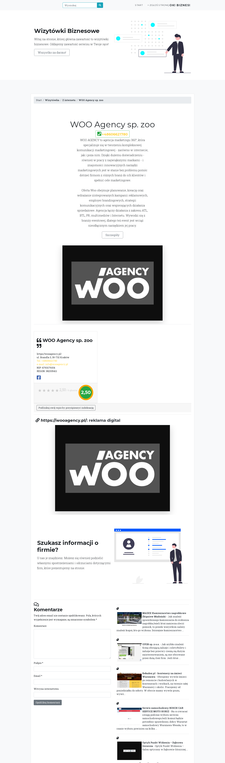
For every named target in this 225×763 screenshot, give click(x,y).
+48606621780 (115, 134)
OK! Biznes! (178, 7)
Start (135, 6)
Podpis (38, 662)
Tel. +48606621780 (47, 360)
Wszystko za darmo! (52, 52)
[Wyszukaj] (78, 6)
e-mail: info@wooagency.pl (52, 364)
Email (38, 675)
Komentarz (40, 625)
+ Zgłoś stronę (154, 6)
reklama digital (104, 420)
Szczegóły (112, 235)
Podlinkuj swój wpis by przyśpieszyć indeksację (66, 407)
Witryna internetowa (46, 688)
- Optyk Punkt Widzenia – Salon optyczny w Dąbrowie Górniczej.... (152, 746)
